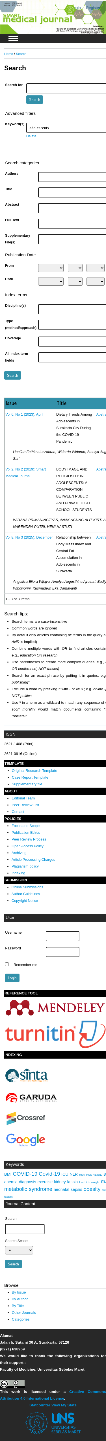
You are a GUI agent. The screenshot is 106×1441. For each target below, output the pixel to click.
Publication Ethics (26, 832)
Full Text (12, 220)
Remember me (25, 965)
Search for (14, 85)
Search (21, 53)
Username (13, 932)
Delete (31, 136)
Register (93, 8)
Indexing (18, 873)
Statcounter (39, 1405)
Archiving (19, 853)
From (9, 266)
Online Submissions (27, 887)
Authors (11, 174)
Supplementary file (27, 784)
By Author (20, 1299)
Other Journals (24, 1312)
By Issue (19, 1292)
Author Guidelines (26, 894)
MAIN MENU (13, 38)
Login (76, 8)
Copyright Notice (25, 901)
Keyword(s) (14, 124)
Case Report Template (30, 777)
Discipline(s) (15, 306)
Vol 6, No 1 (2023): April (24, 414)
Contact (18, 812)
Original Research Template (34, 770)
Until (9, 279)
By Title (18, 1306)
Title (8, 189)
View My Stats (64, 1405)
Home (8, 53)
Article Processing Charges (33, 859)
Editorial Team (23, 798)
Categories (21, 1319)
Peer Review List (25, 805)
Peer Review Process (29, 839)
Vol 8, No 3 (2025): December (29, 537)
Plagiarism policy (25, 866)
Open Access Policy (28, 846)
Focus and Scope (26, 826)
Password (13, 948)
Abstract (12, 205)
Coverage (13, 338)
